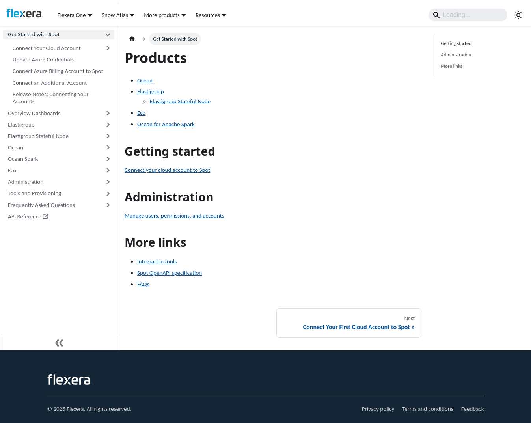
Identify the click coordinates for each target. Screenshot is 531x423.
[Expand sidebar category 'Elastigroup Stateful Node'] (107, 136)
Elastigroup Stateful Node (180, 101)
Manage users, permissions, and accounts (174, 215)
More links (451, 66)
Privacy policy (378, 408)
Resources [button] (208, 15)
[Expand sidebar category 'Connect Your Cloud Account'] (107, 48)
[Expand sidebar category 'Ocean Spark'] (107, 159)
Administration (456, 55)
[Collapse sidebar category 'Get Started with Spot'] (107, 34)
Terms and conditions (427, 408)
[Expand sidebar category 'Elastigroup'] (107, 125)
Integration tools (157, 261)
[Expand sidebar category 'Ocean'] (107, 148)
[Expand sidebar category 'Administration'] (107, 182)
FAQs (143, 284)
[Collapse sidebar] (59, 342)
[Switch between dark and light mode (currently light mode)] (518, 15)
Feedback (472, 408)
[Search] (468, 15)
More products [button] (161, 15)
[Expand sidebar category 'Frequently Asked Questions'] (107, 205)
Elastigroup (150, 91)
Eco (141, 112)
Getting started (456, 43)
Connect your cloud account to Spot (167, 169)
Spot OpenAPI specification (169, 272)
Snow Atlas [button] (115, 15)
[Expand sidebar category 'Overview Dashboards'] (107, 113)
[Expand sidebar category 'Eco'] (107, 170)
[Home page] (132, 39)
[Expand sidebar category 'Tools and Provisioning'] (107, 193)
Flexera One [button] (72, 15)
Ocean (145, 80)
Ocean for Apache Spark (166, 124)
